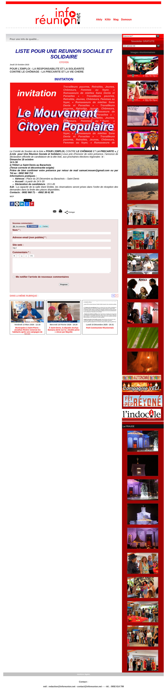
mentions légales (83, 674)
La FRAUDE (128, 426)
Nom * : (17, 230)
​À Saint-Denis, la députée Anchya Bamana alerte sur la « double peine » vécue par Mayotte (63, 330)
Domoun (126, 19)
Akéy (99, 19)
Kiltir (108, 19)
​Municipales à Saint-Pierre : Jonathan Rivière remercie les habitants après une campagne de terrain (27, 330)
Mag (116, 19)
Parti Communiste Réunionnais (100, 328)
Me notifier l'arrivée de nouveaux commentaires (42, 277)
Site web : (18, 245)
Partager (69, 212)
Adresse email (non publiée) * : (30, 237)
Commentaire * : (22, 252)
